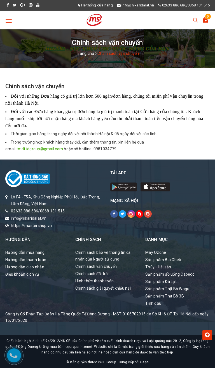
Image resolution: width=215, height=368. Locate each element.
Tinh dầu (153, 303)
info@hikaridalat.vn (137, 5)
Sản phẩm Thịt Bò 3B (164, 296)
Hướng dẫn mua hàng (25, 252)
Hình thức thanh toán (94, 281)
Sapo (144, 362)
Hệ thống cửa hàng (97, 5)
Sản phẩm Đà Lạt (161, 281)
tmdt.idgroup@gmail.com (40, 149)
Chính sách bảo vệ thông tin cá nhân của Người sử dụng (103, 255)
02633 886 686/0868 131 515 (186, 5)
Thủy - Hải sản (158, 267)
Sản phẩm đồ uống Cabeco (170, 274)
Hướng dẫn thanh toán (25, 259)
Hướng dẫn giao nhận (24, 267)
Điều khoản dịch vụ (22, 274)
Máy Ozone (155, 252)
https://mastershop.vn (31, 225)
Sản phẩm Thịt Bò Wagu (167, 289)
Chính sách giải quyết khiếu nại (103, 288)
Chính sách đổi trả (91, 273)
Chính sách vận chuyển (34, 86)
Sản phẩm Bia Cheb (163, 259)
